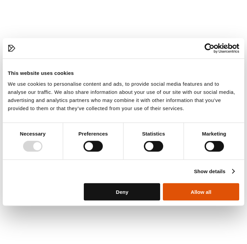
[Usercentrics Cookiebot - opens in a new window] (209, 48)
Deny (122, 192)
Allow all (201, 192)
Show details (210, 171)
